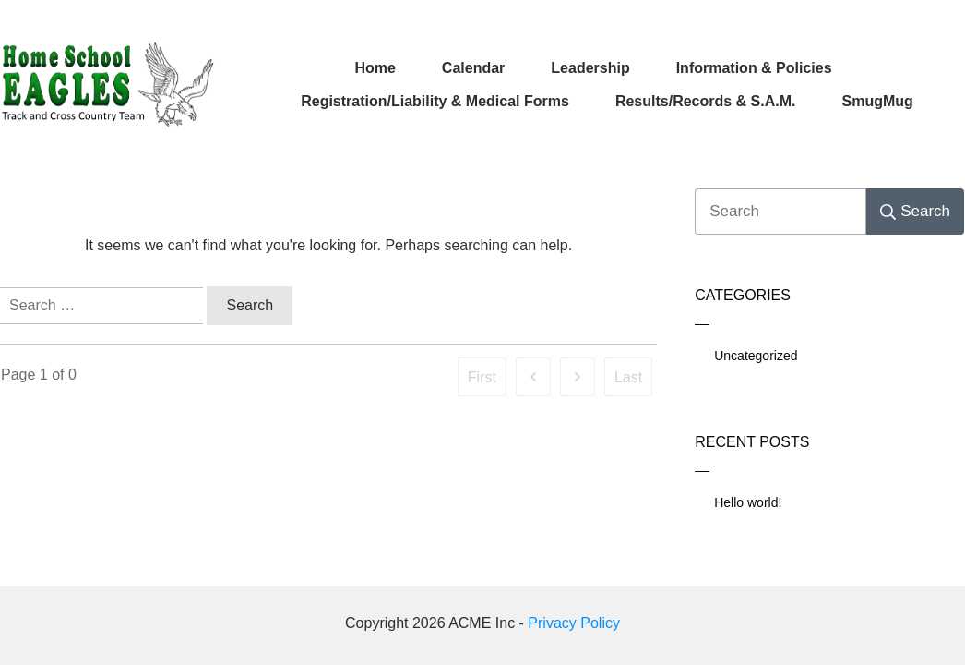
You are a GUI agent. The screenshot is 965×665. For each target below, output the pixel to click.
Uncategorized (755, 355)
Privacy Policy (574, 623)
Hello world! (747, 502)
